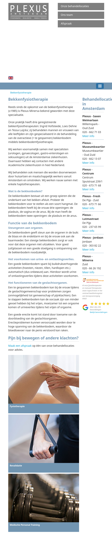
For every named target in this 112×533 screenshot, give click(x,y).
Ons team (67, 15)
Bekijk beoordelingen (98, 312)
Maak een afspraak (20, 346)
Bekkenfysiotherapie (20, 92)
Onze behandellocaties (75, 6)
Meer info (88, 136)
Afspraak (66, 23)
